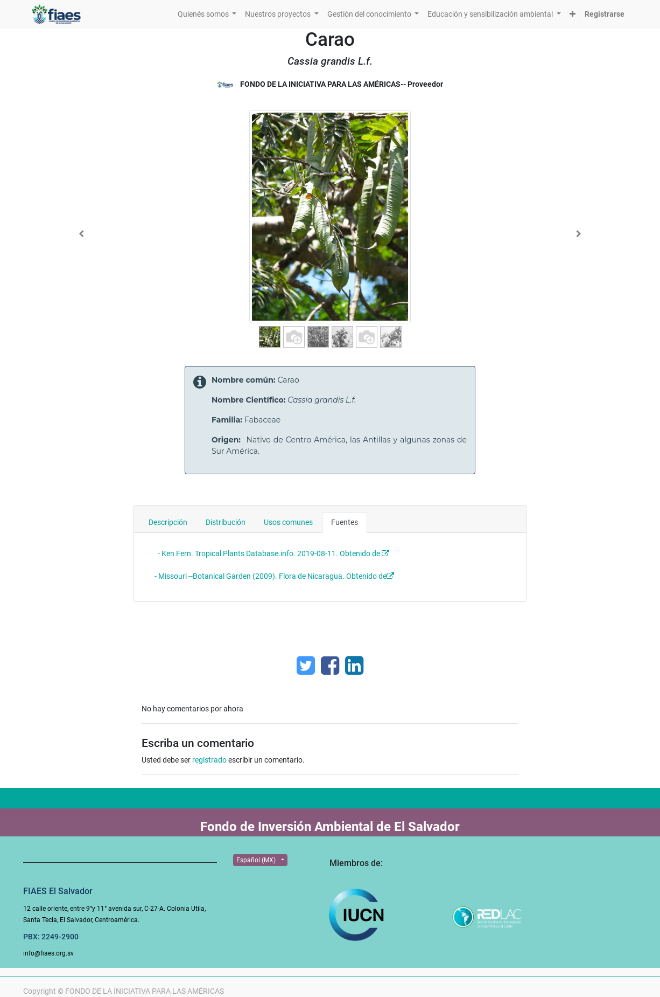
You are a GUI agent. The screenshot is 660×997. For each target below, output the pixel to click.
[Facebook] (330, 665)
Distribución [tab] (225, 522)
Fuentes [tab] (344, 522)
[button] (572, 14)
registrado (209, 760)
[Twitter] (306, 665)
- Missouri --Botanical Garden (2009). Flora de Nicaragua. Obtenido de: (272, 576)
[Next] (578, 234)
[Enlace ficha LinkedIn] (354, 665)
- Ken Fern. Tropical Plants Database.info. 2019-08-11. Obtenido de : (271, 553)
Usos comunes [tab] (288, 522)
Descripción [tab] (168, 522)
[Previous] (81, 234)
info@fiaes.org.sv (48, 953)
